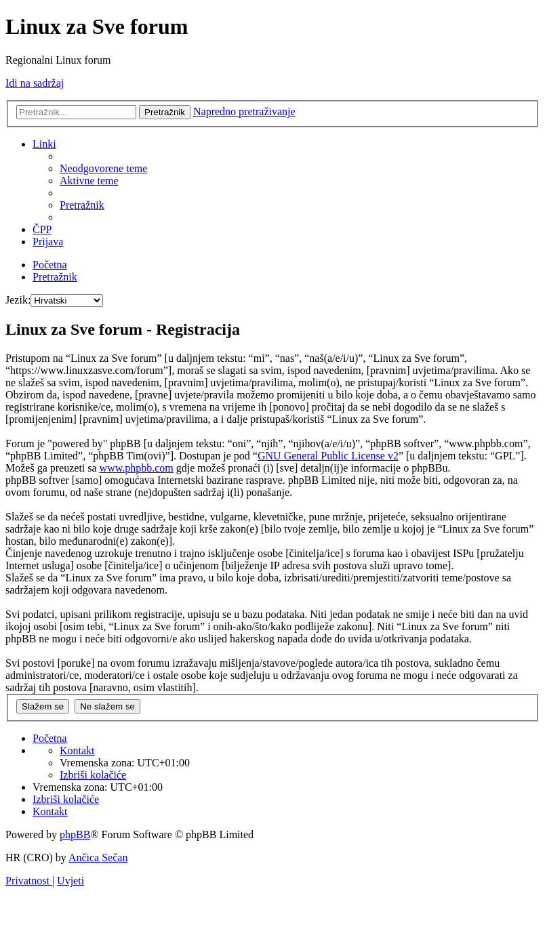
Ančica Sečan (98, 857)
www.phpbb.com (137, 468)
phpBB (75, 834)
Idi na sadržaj (34, 83)
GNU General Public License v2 (328, 455)
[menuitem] (103, 168)
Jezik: (18, 300)
